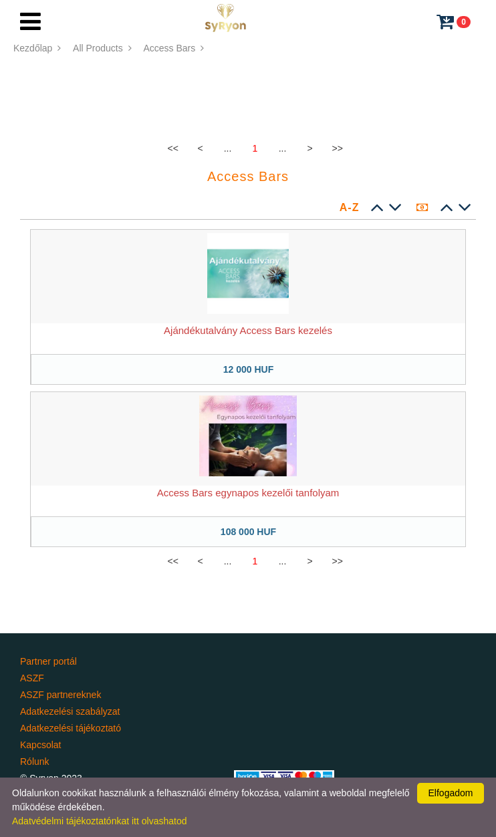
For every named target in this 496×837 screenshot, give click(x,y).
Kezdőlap (38, 48)
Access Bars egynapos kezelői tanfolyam (248, 492)
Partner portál (48, 661)
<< (173, 148)
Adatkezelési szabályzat (70, 711)
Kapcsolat (40, 744)
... (228, 148)
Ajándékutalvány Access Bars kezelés (248, 330)
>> (337, 148)
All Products (103, 48)
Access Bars (175, 48)
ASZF (32, 678)
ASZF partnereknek (60, 694)
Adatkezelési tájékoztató (70, 728)
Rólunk (34, 761)
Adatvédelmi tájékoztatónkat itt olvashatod (99, 821)
